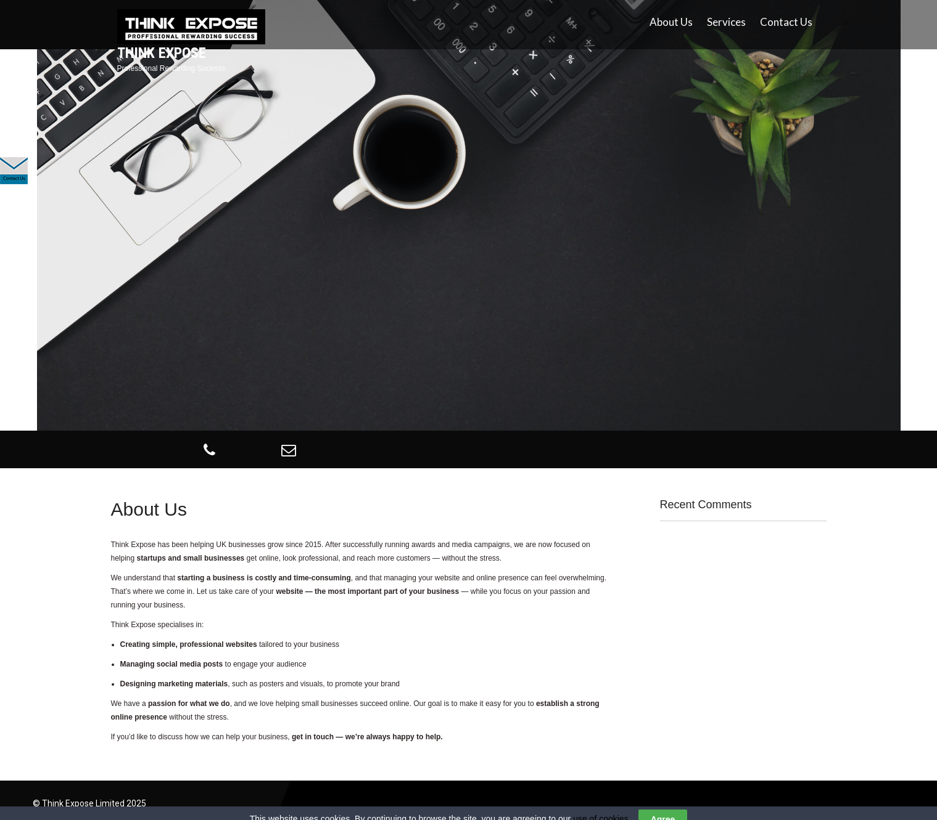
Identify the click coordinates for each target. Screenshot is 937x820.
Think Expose (161, 53)
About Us (671, 21)
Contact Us (786, 21)
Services (726, 21)
